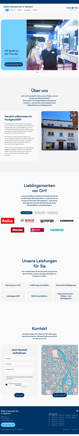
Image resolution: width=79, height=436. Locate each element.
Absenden (19, 395)
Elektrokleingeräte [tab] (40, 212)
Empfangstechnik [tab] (52, 212)
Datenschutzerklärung (15, 377)
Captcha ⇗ (24, 386)
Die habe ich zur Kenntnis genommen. (19, 377)
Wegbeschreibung (60, 395)
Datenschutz (66, 429)
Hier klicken (18, 385)
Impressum (75, 429)
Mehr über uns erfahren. (13, 64)
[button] (37, 72)
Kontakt (35, 10)
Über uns (12, 10)
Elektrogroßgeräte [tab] (26, 212)
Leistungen (27, 10)
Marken (20, 10)
